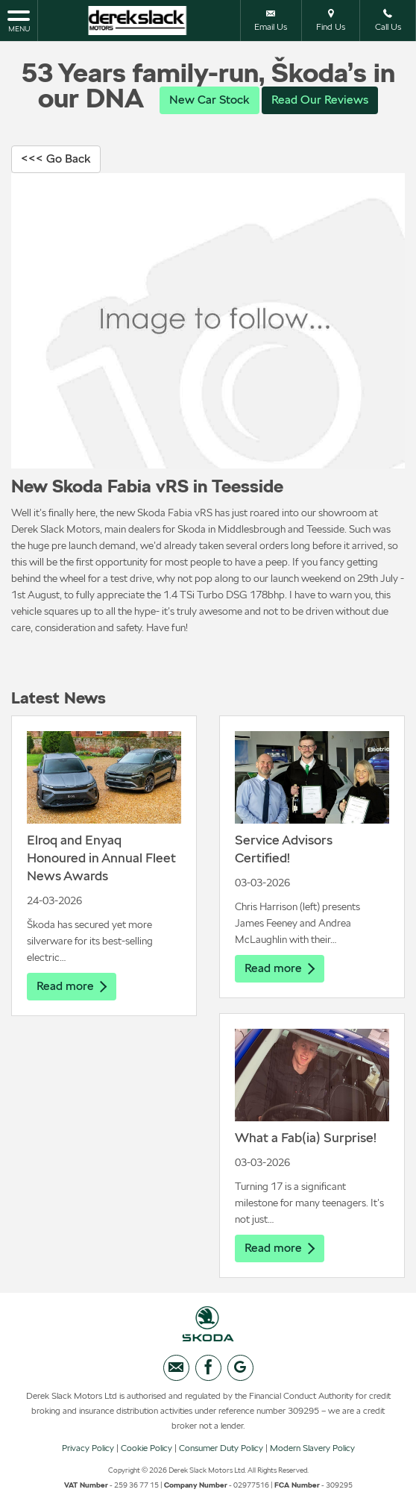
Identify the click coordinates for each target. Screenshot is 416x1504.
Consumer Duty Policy (221, 1448)
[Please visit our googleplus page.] (240, 1368)
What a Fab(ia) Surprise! (305, 1137)
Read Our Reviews (319, 100)
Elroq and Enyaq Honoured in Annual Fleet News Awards (101, 857)
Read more (72, 986)
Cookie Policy (146, 1448)
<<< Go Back (56, 158)
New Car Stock (209, 100)
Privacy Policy (88, 1448)
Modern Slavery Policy (312, 1448)
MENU (18, 20)
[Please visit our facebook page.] (208, 1368)
